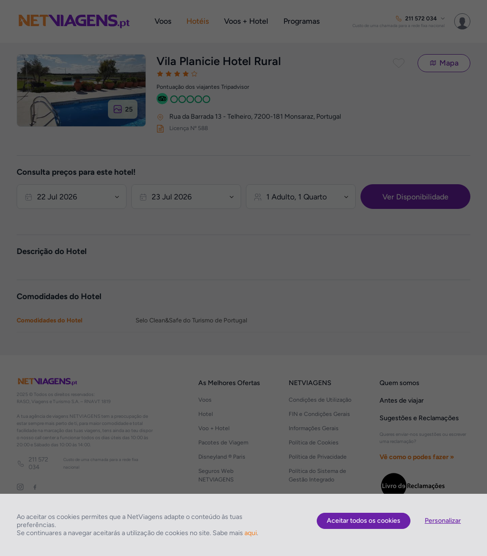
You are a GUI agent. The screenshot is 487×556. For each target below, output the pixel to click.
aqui (250, 533)
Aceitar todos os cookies (363, 521)
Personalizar (443, 521)
